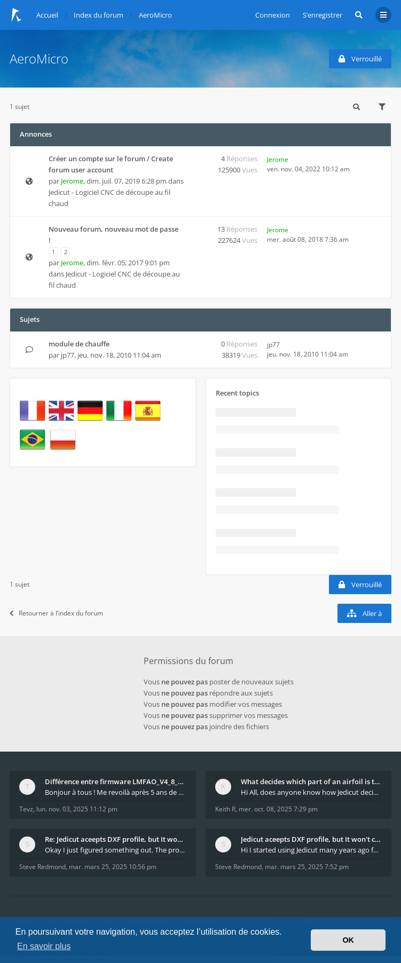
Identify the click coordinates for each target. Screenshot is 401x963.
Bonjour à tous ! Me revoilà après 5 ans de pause (115, 792)
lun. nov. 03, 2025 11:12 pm (76, 809)
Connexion (272, 15)
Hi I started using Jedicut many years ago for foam (311, 850)
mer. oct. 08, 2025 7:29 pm (278, 809)
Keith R (225, 809)
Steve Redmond (42, 866)
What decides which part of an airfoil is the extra (311, 781)
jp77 (67, 355)
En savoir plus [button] (44, 946)
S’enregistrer (322, 15)
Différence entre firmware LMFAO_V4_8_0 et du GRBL (115, 781)
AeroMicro (39, 58)
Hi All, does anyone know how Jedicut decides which (311, 792)
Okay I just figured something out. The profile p (115, 850)
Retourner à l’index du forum (56, 613)
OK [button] (348, 940)
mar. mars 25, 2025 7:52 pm (307, 866)
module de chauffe (79, 344)
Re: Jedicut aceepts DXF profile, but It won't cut (115, 839)
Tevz (26, 809)
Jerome (72, 181)
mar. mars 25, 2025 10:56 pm (112, 866)
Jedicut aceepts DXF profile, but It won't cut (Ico (311, 839)
